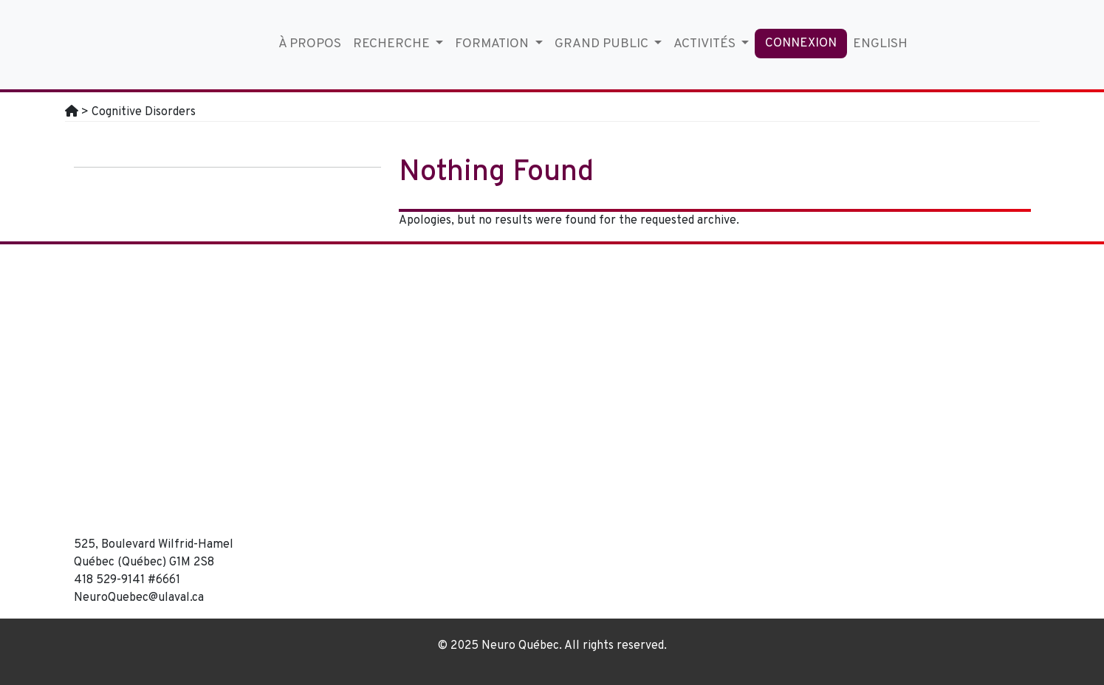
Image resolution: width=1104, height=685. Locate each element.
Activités (705, 43)
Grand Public (603, 43)
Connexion (801, 43)
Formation (493, 43)
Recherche (393, 43)
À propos (309, 43)
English (880, 43)
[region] (674, 398)
